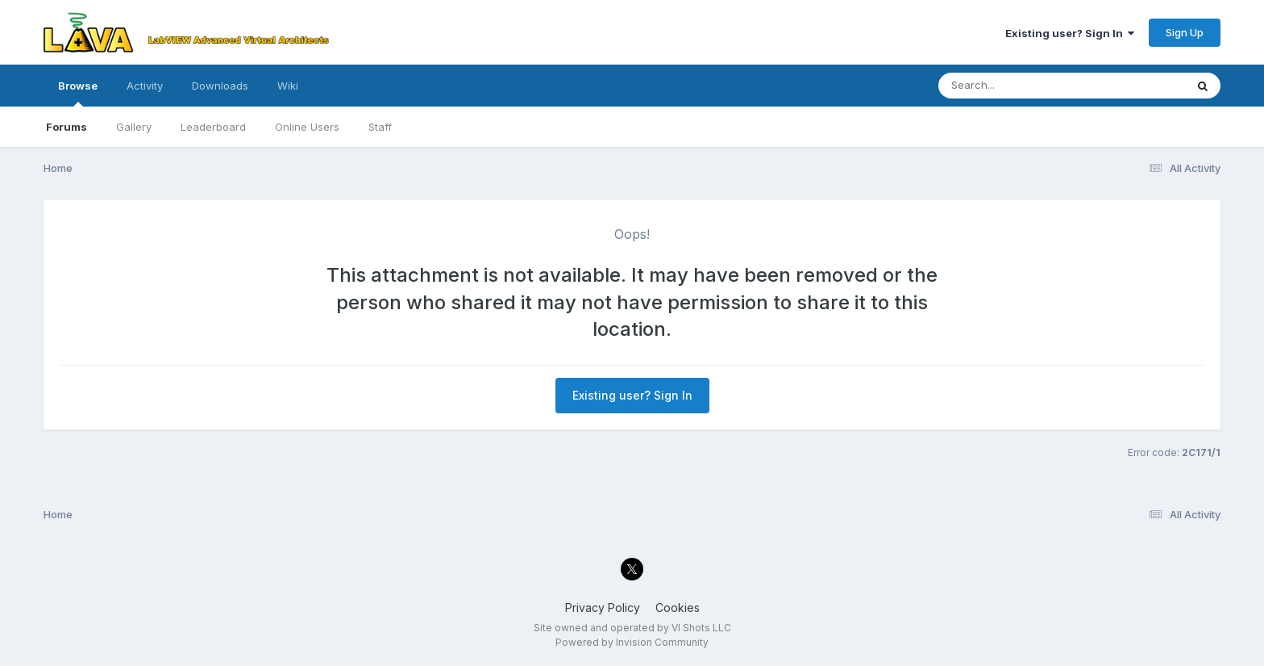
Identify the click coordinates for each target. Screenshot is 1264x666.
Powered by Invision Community (632, 642)
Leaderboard (213, 126)
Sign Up (1185, 32)
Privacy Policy (602, 607)
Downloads (220, 85)
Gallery (134, 126)
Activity (145, 85)
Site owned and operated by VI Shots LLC (632, 628)
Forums (66, 126)
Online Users (307, 126)
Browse (78, 93)
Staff (380, 126)
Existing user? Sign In (1069, 33)
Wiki (287, 85)
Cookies (677, 607)
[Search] (1017, 85)
